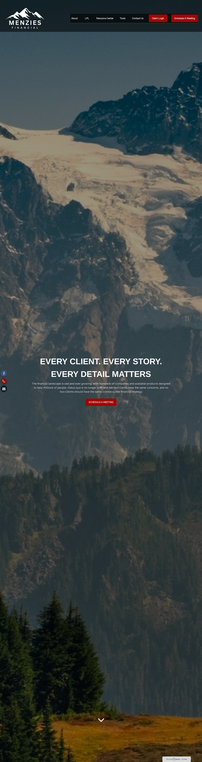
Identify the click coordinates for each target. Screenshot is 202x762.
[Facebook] (4, 373)
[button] (74, 13)
